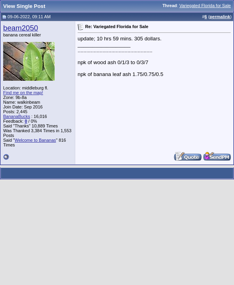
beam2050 (20, 28)
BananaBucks (16, 116)
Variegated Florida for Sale (205, 5)
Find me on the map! (23, 92)
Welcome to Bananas (35, 140)
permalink (219, 16)
